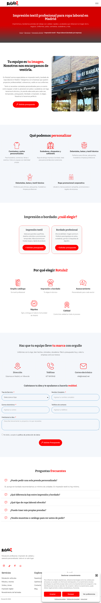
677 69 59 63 (50, 376)
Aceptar (52, 594)
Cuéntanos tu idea (8, 417)
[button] (96, 575)
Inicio (21, 33)
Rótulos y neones (8, 582)
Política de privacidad (73, 599)
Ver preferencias (89, 594)
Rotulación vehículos (9, 578)
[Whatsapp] (20, 566)
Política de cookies (60, 599)
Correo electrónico (8, 405)
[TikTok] (9, 566)
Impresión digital (37, 33)
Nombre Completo (58, 392)
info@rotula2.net (83, 376)
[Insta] (4, 566)
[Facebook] (15, 566)
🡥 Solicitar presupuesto (34, 248)
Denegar (71, 594)
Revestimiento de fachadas (11, 592)
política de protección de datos (29, 435)
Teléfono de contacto (59, 405)
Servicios (27, 33)
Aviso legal (84, 599)
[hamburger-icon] (96, 3)
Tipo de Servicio (7, 392)
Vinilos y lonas (7, 585)
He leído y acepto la (22, 435)
